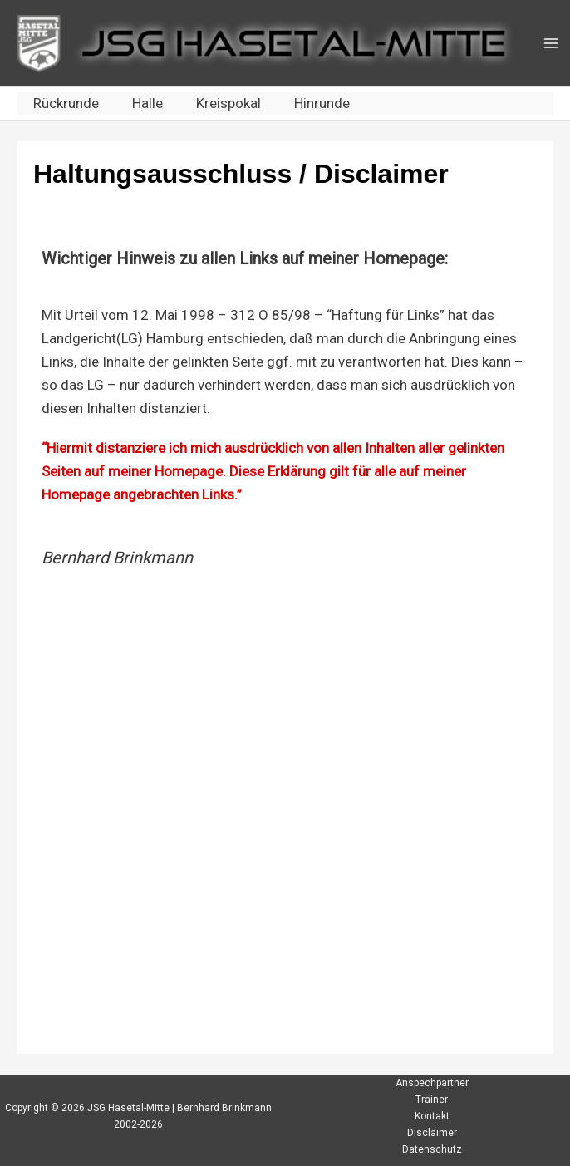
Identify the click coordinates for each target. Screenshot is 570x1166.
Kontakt (432, 1116)
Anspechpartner (432, 1083)
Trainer (431, 1099)
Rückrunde (66, 103)
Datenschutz (432, 1149)
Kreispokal (228, 103)
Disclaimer (432, 1133)
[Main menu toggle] (551, 43)
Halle (147, 103)
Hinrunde (322, 103)
